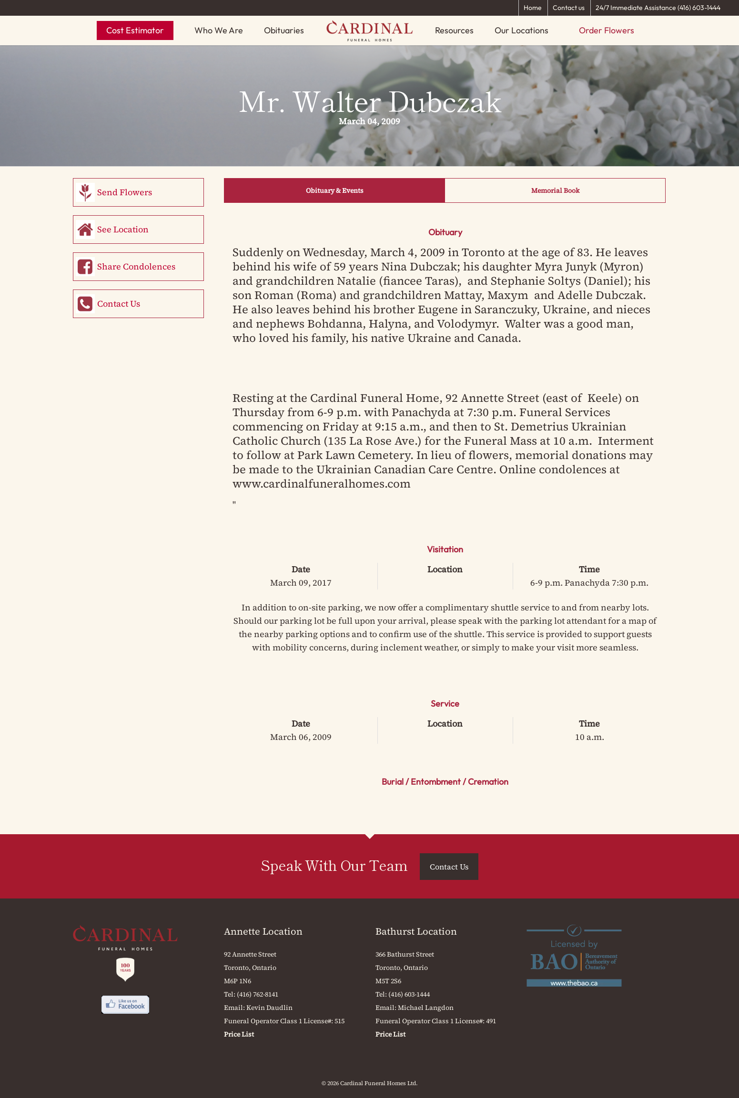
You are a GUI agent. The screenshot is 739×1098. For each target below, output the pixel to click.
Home (533, 7)
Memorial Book (555, 190)
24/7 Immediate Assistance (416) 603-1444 (658, 7)
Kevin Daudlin (269, 1007)
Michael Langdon (426, 1007)
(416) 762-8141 (257, 994)
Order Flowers (606, 30)
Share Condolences (136, 266)
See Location (123, 229)
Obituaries (284, 30)
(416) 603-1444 (409, 994)
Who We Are (218, 30)
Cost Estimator (135, 30)
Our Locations (521, 30)
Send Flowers (124, 192)
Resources (454, 30)
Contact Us (118, 303)
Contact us (569, 7)
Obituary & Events (335, 190)
